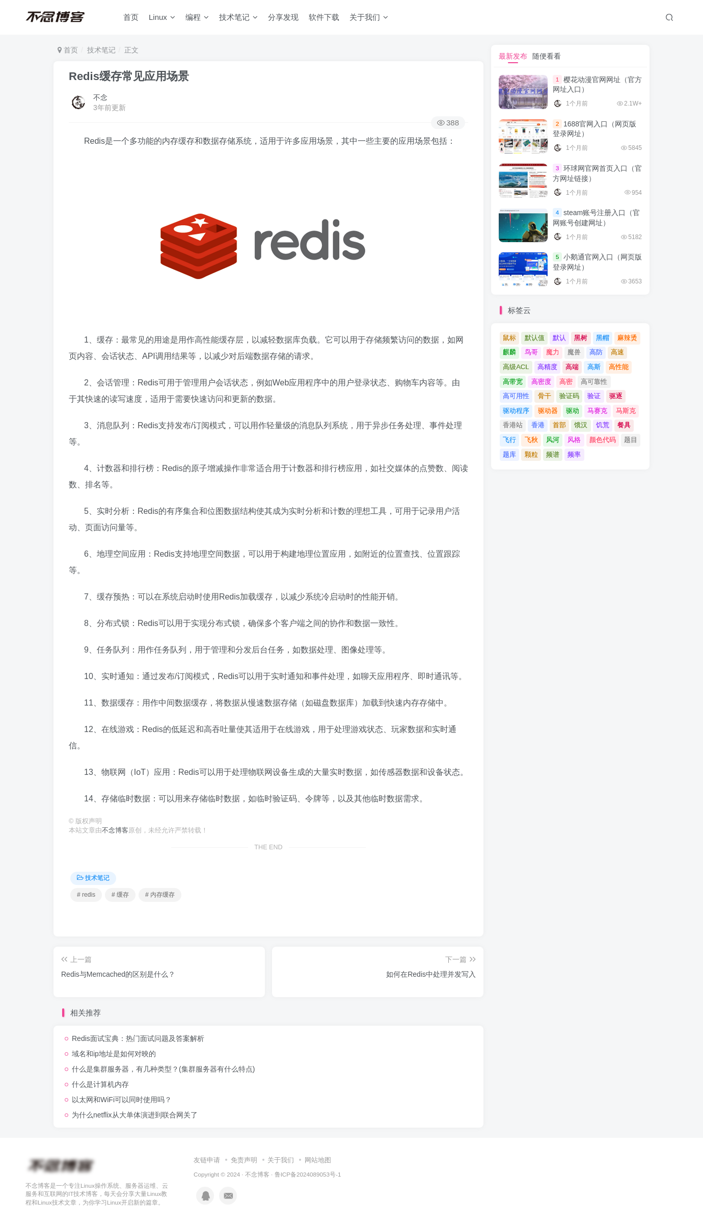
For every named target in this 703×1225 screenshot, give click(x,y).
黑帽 (602, 338)
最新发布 (513, 56)
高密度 (541, 381)
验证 (594, 396)
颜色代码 (602, 440)
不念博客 (115, 830)
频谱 (552, 454)
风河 (552, 440)
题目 (630, 440)
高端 (572, 367)
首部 (559, 425)
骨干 (544, 396)
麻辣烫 (627, 338)
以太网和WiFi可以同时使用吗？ (122, 1100)
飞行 (509, 440)
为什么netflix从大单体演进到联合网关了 (135, 1115)
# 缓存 (120, 894)
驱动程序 (516, 410)
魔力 (552, 352)
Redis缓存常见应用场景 (129, 76)
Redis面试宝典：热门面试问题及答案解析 (138, 1038)
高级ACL (516, 367)
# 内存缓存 (160, 894)
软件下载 (324, 17)
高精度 (547, 367)
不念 (100, 97)
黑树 (580, 338)
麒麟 (509, 352)
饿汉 (580, 425)
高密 (566, 381)
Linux (162, 17)
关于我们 (368, 17)
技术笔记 (238, 17)
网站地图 (318, 1160)
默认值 (535, 338)
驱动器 (548, 410)
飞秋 (531, 440)
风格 (574, 440)
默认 (559, 338)
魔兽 (574, 352)
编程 (197, 17)
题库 (509, 454)
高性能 (619, 367)
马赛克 (597, 410)
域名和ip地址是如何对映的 (114, 1054)
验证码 (569, 396)
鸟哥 (531, 352)
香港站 (513, 425)
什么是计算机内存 (100, 1084)
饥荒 (602, 425)
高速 (617, 352)
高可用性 (516, 396)
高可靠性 (594, 381)
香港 (538, 425)
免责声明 (244, 1160)
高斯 (594, 367)
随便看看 (546, 56)
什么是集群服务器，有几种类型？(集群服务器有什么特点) (163, 1069)
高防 (596, 352)
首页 (131, 17)
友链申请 (207, 1160)
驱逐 (616, 396)
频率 (574, 454)
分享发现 (283, 17)
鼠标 (509, 338)
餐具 (624, 425)
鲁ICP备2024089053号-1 (308, 1174)
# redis (86, 894)
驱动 (572, 410)
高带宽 (513, 381)
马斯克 (626, 410)
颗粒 (531, 454)
